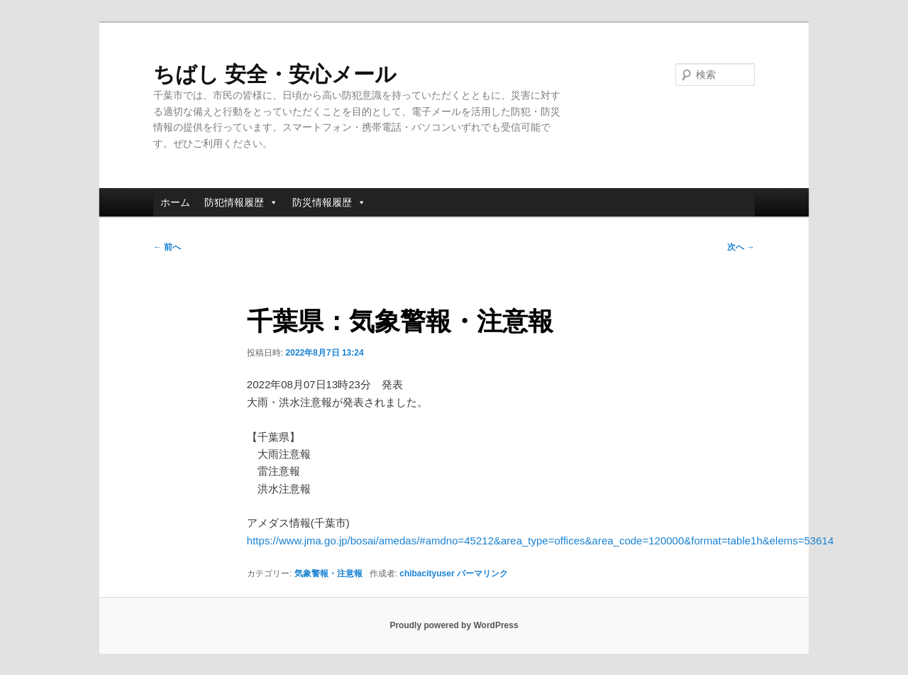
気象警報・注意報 (328, 573)
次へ (741, 247)
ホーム (175, 202)
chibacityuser (426, 573)
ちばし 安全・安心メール (275, 74)
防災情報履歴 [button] (329, 202)
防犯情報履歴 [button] (241, 202)
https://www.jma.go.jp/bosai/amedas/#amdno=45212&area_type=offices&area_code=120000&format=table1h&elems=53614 (540, 540)
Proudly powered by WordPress (453, 625)
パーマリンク (482, 573)
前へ (167, 247)
